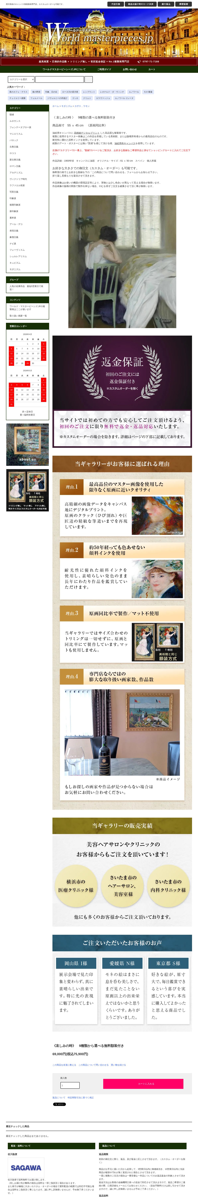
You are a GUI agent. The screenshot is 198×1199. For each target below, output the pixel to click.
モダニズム (66, 106)
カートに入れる (143, 1084)
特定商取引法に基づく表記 (81, 1097)
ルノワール (134, 92)
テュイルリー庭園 (17, 98)
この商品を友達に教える (64, 1065)
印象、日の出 (51, 92)
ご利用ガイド (104, 69)
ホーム (55, 106)
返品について (58, 1097)
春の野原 (36, 92)
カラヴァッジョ (103, 98)
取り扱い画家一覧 (18, 316)
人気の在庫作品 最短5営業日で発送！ (26, 288)
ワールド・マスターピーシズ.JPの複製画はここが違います (27, 308)
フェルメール (36, 98)
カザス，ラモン (82, 106)
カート (151, 69)
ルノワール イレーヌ (124, 98)
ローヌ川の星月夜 (70, 92)
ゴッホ (75, 98)
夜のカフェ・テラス (18, 92)
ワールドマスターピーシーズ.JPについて (64, 69)
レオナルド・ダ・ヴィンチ (112, 92)
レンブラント (89, 92)
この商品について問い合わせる (94, 1065)
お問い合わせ (130, 69)
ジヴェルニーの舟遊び (57, 98)
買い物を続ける (118, 1065)
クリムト (87, 98)
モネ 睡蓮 (148, 92)
